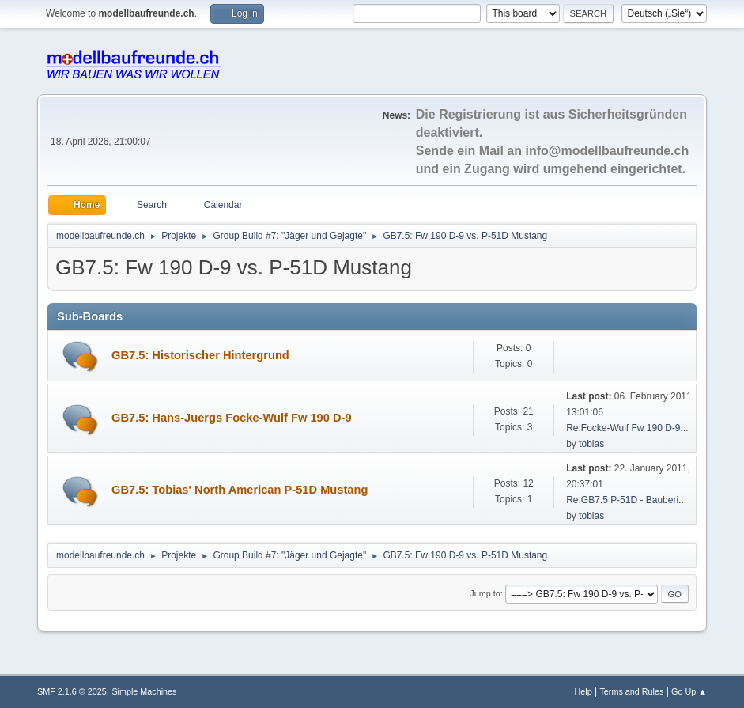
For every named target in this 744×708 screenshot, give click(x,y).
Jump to (485, 593)
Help (582, 691)
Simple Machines (143, 691)
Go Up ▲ (689, 691)
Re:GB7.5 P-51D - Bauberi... (626, 499)
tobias (591, 443)
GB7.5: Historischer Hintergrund (200, 355)
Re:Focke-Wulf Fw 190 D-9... (627, 428)
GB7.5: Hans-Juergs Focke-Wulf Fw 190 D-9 (231, 417)
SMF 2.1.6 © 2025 (72, 691)
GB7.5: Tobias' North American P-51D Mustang (239, 489)
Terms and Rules (631, 691)
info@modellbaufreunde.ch (607, 150)
